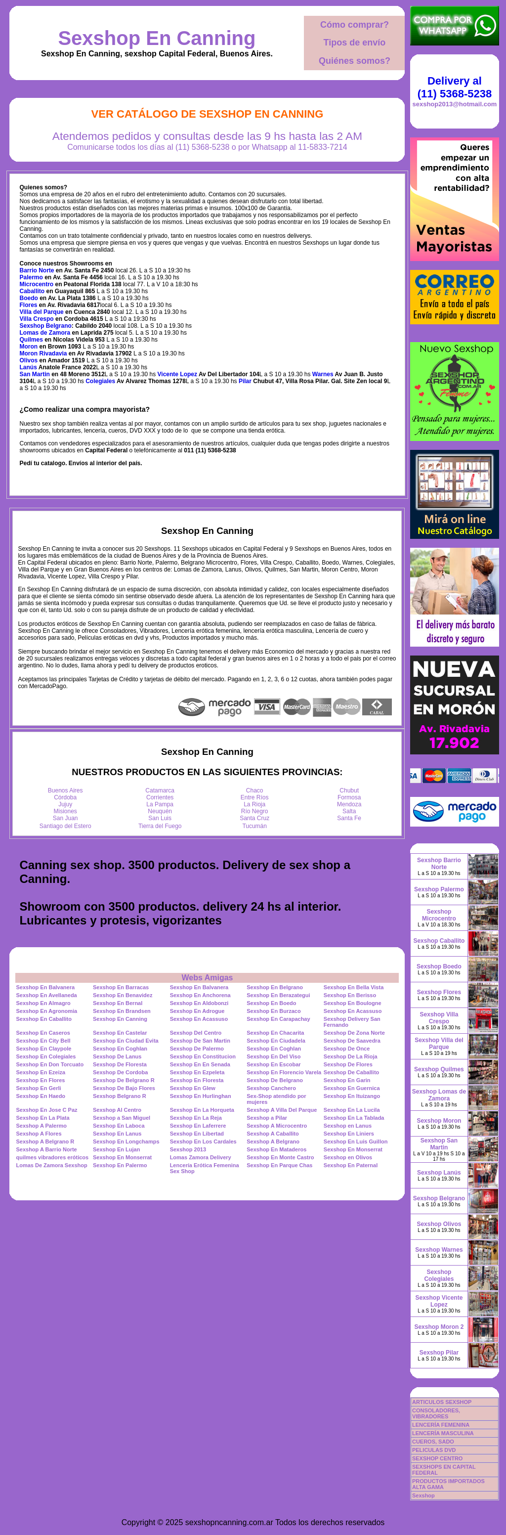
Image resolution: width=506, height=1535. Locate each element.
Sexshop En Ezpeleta (197, 1072)
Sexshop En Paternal (351, 1165)
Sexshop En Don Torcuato (50, 1064)
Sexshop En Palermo (120, 1165)
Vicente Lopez (177, 374)
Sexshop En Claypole (43, 1049)
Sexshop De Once (347, 1049)
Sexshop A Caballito (273, 1134)
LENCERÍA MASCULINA (443, 1433)
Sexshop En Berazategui (278, 995)
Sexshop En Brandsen (122, 1011)
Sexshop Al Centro (117, 1110)
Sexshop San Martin (439, 1144)
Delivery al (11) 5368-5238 (455, 87)
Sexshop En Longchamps (126, 1141)
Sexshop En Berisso (350, 995)
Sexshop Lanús (439, 1172)
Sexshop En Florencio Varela (284, 1072)
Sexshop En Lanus (117, 1134)
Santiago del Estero (65, 826)
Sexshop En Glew (192, 1088)
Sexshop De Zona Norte (354, 1033)
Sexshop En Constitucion (203, 1056)
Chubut (349, 790)
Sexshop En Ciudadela (276, 1041)
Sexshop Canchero (271, 1088)
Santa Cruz (254, 818)
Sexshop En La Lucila (352, 1110)
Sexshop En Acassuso (353, 1011)
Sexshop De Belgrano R (124, 1080)
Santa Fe (349, 818)
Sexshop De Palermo (197, 1049)
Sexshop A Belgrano (273, 1141)
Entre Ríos (255, 797)
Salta (349, 811)
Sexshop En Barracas (121, 987)
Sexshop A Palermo (41, 1126)
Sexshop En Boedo (271, 1003)
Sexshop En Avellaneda (46, 995)
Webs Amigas (207, 977)
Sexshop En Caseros (43, 1033)
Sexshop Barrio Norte (439, 864)
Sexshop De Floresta (120, 1064)
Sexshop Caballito (438, 940)
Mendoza (349, 804)
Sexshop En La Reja (196, 1118)
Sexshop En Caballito (43, 1019)
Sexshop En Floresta (197, 1080)
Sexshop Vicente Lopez (439, 1301)
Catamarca (159, 790)
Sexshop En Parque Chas (279, 1165)
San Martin (35, 374)
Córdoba (65, 797)
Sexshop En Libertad (197, 1134)
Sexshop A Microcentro (277, 1126)
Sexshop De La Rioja (351, 1056)
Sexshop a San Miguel (121, 1118)
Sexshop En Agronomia (46, 1011)
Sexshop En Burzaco (273, 1011)
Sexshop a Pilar (267, 1118)
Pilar (245, 381)
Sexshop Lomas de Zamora (439, 1095)
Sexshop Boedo (439, 966)
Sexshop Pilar (439, 1352)
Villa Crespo (37, 318)
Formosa (349, 797)
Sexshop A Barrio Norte (46, 1149)
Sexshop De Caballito (351, 1072)
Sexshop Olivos (439, 1224)
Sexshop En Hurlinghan (200, 1096)
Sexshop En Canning (156, 38)
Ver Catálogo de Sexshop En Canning (207, 114)
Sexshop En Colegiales (46, 1056)
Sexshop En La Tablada (354, 1118)
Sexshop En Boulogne (352, 1003)
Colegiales (100, 381)
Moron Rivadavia (43, 353)
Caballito (32, 291)
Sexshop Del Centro (196, 1033)
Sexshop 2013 (188, 1149)
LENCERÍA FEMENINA (440, 1425)
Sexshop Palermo (439, 889)
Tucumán (254, 826)
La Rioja (254, 804)
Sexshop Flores (439, 992)
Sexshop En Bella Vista (353, 987)
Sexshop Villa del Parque (439, 1044)
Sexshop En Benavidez (122, 995)
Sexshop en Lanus (348, 1126)
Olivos (29, 360)
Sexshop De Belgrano (275, 1080)
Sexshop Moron (439, 1120)
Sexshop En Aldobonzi (199, 1003)
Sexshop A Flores (38, 1134)
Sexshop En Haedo (40, 1096)
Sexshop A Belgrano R (45, 1141)
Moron (29, 346)
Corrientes (159, 797)
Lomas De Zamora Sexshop (51, 1165)
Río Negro (254, 811)
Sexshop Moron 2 (439, 1326)
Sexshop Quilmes (439, 1069)
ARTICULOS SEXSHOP (441, 1402)
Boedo (29, 298)
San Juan (65, 818)
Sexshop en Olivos (348, 1157)
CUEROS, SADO (433, 1442)
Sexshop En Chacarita (275, 1033)
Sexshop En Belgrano (275, 987)
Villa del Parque (42, 311)
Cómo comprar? (354, 25)
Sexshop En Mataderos (276, 1149)
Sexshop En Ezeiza (40, 1072)
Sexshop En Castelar (120, 1033)
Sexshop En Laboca (119, 1126)
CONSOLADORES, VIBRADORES (436, 1413)
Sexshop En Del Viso (273, 1056)
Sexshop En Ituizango (352, 1096)
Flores (29, 305)
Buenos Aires (65, 790)
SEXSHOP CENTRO (437, 1458)
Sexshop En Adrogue (197, 1011)
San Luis (159, 818)
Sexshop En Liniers (349, 1134)
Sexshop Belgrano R (119, 1096)
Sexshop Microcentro (439, 915)
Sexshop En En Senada (200, 1064)
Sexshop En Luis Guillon (356, 1141)
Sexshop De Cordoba (120, 1072)
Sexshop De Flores (348, 1064)
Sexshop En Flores (40, 1080)
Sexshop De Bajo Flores (124, 1088)
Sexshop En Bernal (117, 1003)
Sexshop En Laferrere (198, 1126)
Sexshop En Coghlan (120, 1049)
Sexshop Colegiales (439, 1275)
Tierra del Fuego (160, 826)
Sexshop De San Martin (200, 1041)
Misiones (65, 811)
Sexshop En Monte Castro (280, 1157)
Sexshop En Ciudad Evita (126, 1041)
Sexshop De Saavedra (352, 1041)
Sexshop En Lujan (116, 1149)
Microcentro (37, 284)
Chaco (254, 790)
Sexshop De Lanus (117, 1056)
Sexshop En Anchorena (200, 995)
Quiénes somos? (354, 61)
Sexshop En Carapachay (278, 1019)
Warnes (323, 374)
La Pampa (159, 804)
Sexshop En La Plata (42, 1118)
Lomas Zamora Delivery (200, 1157)
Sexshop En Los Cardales (203, 1141)
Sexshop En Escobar (273, 1064)
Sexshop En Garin (347, 1080)
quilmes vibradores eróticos (52, 1157)
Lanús (28, 367)
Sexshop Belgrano (46, 325)
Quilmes (31, 339)
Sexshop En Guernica (352, 1088)
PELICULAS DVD (434, 1450)
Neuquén (160, 811)
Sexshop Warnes (439, 1249)
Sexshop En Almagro (43, 1003)
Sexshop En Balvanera (45, 987)
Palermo (31, 277)
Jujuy (65, 804)
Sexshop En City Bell (43, 1041)
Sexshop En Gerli (38, 1088)
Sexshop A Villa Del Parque (282, 1110)
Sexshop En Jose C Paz (46, 1110)
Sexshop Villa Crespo (439, 1018)
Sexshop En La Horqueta (202, 1110)
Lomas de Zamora (45, 332)
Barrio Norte (37, 270)
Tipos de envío (355, 42)
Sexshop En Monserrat (353, 1149)
